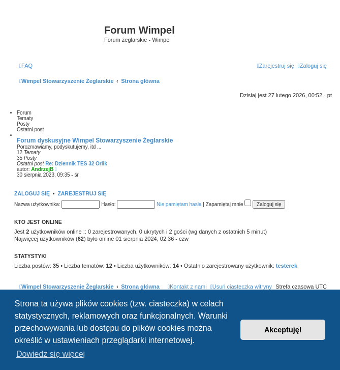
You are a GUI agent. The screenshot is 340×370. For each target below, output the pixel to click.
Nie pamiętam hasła (179, 204)
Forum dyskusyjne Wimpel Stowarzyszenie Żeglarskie (95, 140)
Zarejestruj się (81, 193)
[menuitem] (26, 66)
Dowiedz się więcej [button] (50, 354)
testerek (286, 266)
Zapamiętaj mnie (229, 204)
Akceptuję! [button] (283, 330)
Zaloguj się (32, 193)
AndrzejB (42, 169)
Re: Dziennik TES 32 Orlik (76, 163)
